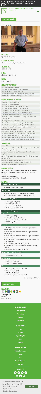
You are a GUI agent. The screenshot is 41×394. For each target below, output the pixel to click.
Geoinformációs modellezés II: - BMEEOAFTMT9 (16, 112)
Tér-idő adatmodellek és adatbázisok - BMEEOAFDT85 (18, 133)
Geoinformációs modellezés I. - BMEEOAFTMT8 (16, 110)
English (32, 3)
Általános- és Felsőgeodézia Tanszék (13, 63)
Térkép (27, 3)
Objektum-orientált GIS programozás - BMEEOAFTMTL (18, 127)
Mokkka (8, 208)
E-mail (12, 3)
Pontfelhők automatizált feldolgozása (13, 146)
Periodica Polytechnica (20, 361)
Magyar (4, 5)
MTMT (20, 358)
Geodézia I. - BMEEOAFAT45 (10, 102)
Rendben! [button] (32, 386)
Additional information (8, 284)
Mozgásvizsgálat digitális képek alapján (14, 164)
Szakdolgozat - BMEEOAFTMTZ (11, 129)
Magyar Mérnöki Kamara (13, 220)
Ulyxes (7, 204)
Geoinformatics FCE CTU (13, 255)
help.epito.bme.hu (30, 1)
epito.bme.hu (10, 1)
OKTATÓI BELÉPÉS (5, 3)
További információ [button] (10, 391)
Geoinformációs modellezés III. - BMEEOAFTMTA (16, 114)
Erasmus (20, 332)
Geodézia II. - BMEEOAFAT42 (10, 87)
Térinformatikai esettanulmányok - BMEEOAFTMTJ (17, 137)
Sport (20, 339)
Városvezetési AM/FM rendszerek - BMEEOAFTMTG (17, 139)
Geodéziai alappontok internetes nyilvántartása (16, 162)
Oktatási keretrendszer (20, 351)
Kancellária (20, 317)
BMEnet (20, 354)
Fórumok (4, 297)
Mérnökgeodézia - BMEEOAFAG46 (12, 91)
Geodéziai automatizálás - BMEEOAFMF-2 (14, 89)
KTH (20, 329)
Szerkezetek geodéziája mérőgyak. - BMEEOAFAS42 (17, 96)
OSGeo (7, 218)
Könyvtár (20, 342)
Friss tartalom (6, 298)
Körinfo (7, 206)
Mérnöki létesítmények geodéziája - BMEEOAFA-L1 (17, 93)
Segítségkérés (20, 321)
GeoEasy (8, 202)
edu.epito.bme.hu (19, 1)
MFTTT (7, 222)
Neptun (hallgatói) (20, 336)
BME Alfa (20, 364)
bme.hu (3, 1)
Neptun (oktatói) (21, 311)
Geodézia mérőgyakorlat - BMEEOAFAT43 (14, 106)
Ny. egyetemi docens (8, 57)
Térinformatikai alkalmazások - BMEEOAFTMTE (16, 135)
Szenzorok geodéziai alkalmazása (12, 160)
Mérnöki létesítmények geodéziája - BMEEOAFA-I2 (17, 123)
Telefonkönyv (19, 3)
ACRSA (7, 216)
